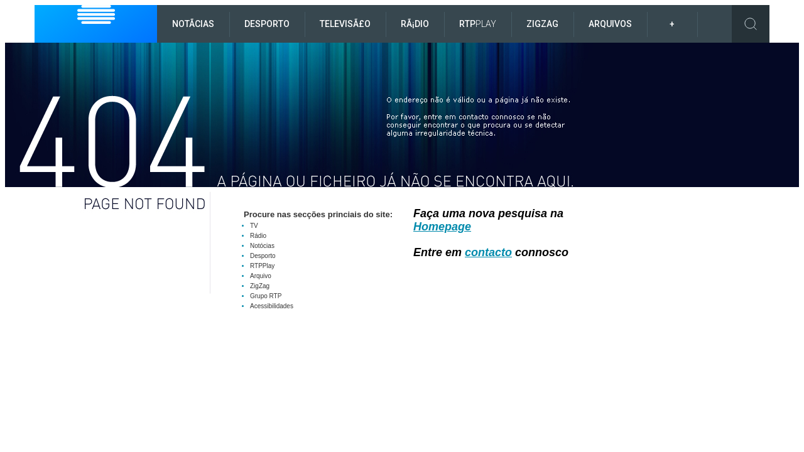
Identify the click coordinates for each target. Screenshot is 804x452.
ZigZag (542, 24)
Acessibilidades (271, 306)
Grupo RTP (265, 296)
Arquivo (260, 275)
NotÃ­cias (193, 24)
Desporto (267, 24)
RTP (477, 24)
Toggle (750, 24)
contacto (488, 252)
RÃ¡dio (415, 24)
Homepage (442, 226)
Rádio (258, 235)
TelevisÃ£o (345, 24)
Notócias (262, 245)
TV (254, 225)
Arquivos (610, 24)
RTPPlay (262, 265)
